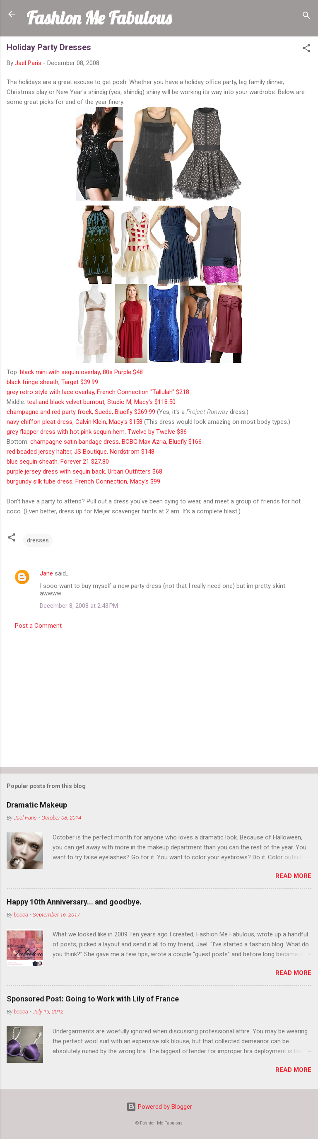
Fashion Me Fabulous (98, 18)
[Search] (306, 16)
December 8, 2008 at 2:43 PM (79, 605)
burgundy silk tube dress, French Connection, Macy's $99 (83, 481)
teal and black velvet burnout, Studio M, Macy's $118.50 (101, 402)
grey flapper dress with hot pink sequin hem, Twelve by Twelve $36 (97, 431)
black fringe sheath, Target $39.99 (52, 382)
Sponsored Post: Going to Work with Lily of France (93, 998)
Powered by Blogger (159, 1106)
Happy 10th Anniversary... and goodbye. (74, 901)
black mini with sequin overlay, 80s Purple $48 (81, 372)
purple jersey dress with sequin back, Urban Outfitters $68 (84, 471)
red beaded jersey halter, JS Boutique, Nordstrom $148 (80, 451)
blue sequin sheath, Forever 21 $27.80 (58, 461)
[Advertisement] (159, 696)
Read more (293, 876)
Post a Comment (38, 625)
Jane (46, 573)
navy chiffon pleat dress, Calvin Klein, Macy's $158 (74, 422)
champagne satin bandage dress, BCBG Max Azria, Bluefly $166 (116, 441)
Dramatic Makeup (37, 804)
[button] (306, 49)
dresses (38, 540)
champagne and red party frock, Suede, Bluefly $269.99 (81, 412)
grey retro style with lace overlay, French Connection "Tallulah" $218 (98, 392)
